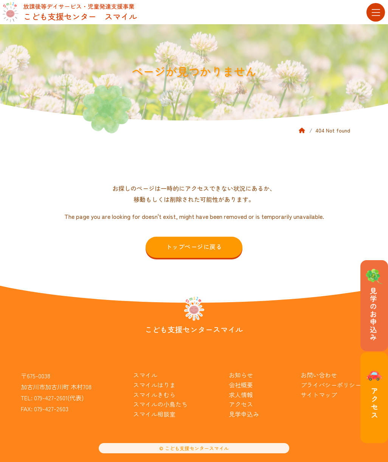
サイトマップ (319, 394)
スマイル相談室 (154, 413)
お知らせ (241, 374)
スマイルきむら (154, 394)
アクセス (241, 404)
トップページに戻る (194, 246)
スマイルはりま (154, 384)
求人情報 (241, 394)
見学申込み (244, 413)
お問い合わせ (319, 374)
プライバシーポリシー (331, 384)
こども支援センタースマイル (194, 329)
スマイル (145, 374)
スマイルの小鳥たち (160, 404)
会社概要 (241, 384)
